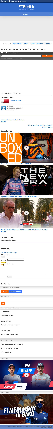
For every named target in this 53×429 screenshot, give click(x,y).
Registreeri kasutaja (15, 291)
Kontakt (45, 427)
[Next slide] (51, 43)
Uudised (26, 43)
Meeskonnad (40, 43)
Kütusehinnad (13, 1)
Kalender (32, 43)
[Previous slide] (1, 43)
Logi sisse (4, 291)
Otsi (47, 56)
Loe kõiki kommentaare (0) (9, 252)
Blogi (42, 427)
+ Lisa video (16, 52)
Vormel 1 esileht (17, 43)
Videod (3, 52)
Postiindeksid (22, 1)
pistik (12, 106)
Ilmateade (4, 1)
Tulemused (48, 43)
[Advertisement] (26, 28)
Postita (9, 277)
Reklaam (50, 427)
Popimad (8, 52)
